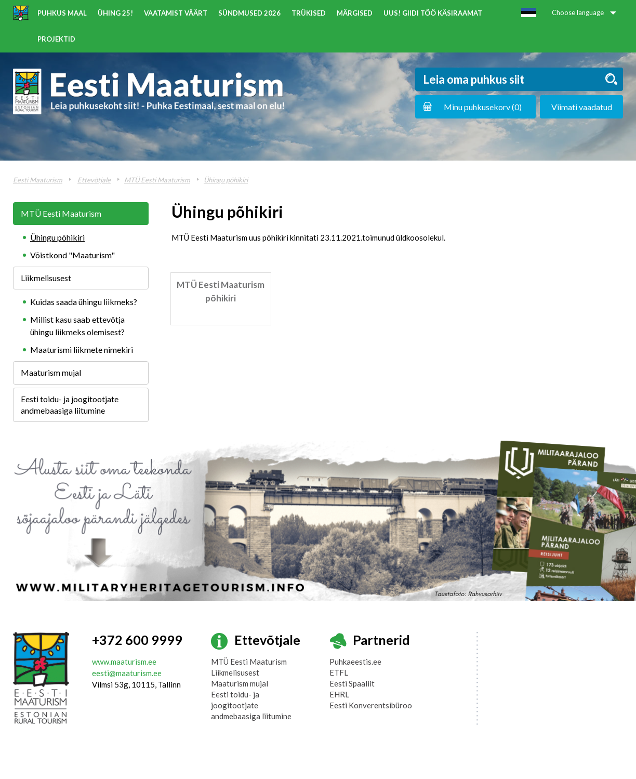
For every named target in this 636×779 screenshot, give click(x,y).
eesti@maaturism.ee (127, 673)
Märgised (355, 13)
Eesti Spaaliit (352, 683)
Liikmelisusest (46, 278)
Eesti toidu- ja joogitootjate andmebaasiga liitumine (69, 404)
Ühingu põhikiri (226, 180)
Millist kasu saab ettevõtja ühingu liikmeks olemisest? (77, 325)
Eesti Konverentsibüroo (370, 705)
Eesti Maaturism (37, 180)
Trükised (309, 13)
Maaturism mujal (51, 372)
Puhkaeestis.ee (355, 661)
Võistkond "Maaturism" (72, 255)
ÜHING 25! (115, 13)
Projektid (56, 39)
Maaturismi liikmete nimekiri (81, 349)
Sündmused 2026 (249, 13)
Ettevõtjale (94, 180)
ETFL (338, 672)
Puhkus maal (62, 13)
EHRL (339, 694)
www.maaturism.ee (124, 661)
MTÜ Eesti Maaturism (157, 180)
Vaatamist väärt (175, 13)
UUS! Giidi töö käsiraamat (432, 13)
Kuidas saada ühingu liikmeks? (83, 302)
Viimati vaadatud (581, 107)
